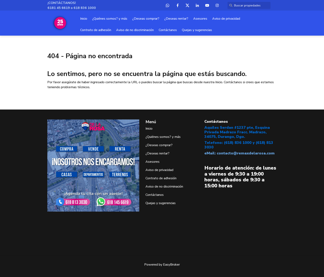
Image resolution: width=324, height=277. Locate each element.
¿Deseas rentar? (176, 18)
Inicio (83, 18)
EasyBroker (171, 264)
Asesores (200, 18)
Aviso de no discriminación (135, 30)
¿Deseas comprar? (145, 18)
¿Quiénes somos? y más (109, 18)
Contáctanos (168, 30)
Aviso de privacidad (226, 18)
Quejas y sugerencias (197, 30)
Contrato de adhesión (95, 30)
